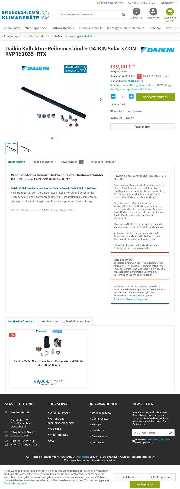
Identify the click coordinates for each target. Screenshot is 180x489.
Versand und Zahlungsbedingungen (61, 420)
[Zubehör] (155, 28)
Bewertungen (72, 162)
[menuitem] (92, 16)
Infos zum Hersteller (103, 161)
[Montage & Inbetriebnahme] (125, 28)
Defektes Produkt (59, 412)
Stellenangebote (100, 412)
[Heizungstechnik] (90, 28)
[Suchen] (123, 14)
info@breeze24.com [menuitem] (110, 2)
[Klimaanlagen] (11, 28)
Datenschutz (98, 436)
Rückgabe (54, 428)
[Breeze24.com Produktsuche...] (92, 14)
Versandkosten (82, 457)
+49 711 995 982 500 (24, 441)
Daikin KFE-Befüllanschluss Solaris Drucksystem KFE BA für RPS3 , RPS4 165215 (49, 363)
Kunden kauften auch (21, 321)
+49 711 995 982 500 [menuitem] (141, 2)
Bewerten (135, 111)
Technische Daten (42, 161)
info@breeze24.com (23, 432)
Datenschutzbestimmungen (157, 439)
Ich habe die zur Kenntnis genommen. (153, 441)
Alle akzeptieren (160, 477)
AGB (51, 440)
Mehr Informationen (16, 483)
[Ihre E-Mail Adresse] (149, 432)
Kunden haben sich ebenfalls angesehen (65, 321)
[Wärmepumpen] (36, 28)
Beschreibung (16, 161)
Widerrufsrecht (58, 434)
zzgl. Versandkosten (132, 81)
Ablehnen (128, 477)
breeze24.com (19, 435)
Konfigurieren (145, 484)
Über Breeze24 (99, 418)
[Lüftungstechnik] (63, 28)
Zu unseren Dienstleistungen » (130, 299)
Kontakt (95, 424)
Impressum (97, 442)
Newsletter (97, 430)
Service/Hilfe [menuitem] (168, 2)
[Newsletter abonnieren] (170, 432)
